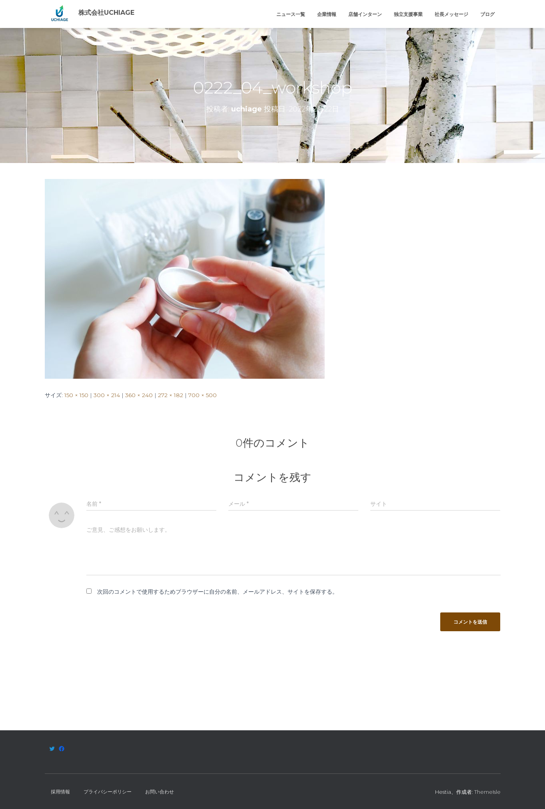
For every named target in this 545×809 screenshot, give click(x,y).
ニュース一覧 (290, 14)
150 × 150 (76, 395)
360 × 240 (139, 395)
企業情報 (326, 14)
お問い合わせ (159, 792)
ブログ (487, 14)
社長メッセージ (451, 14)
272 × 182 (170, 395)
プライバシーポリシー (108, 792)
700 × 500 (202, 395)
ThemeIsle (487, 792)
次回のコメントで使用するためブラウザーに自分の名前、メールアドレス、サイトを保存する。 (217, 591)
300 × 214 (107, 395)
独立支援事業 (408, 14)
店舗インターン (365, 14)
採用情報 (60, 792)
